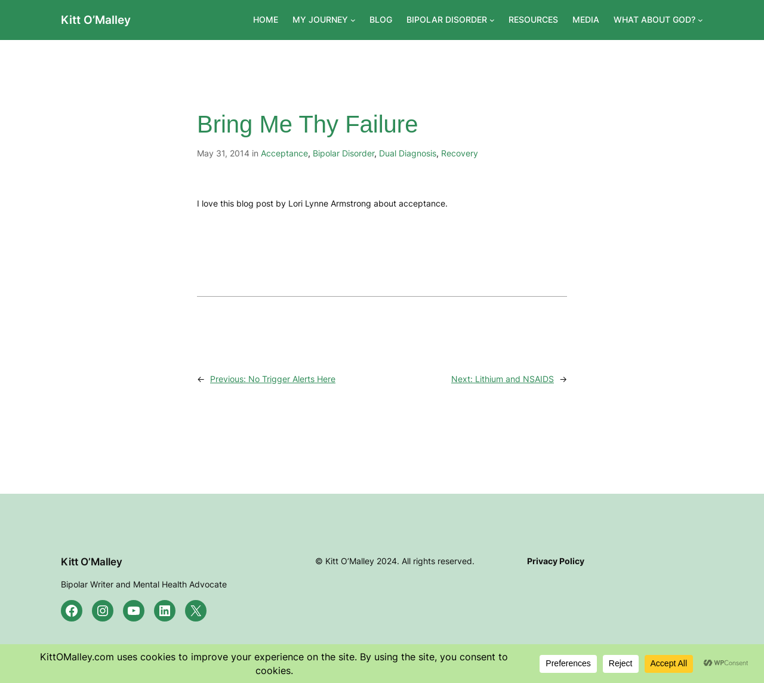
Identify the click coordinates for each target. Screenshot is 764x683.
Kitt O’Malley (96, 20)
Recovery (459, 153)
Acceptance (284, 153)
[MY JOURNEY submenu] (353, 20)
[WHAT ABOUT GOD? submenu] (700, 20)
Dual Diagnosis (407, 153)
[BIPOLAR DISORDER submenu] (492, 20)
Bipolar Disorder (343, 153)
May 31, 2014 (223, 153)
